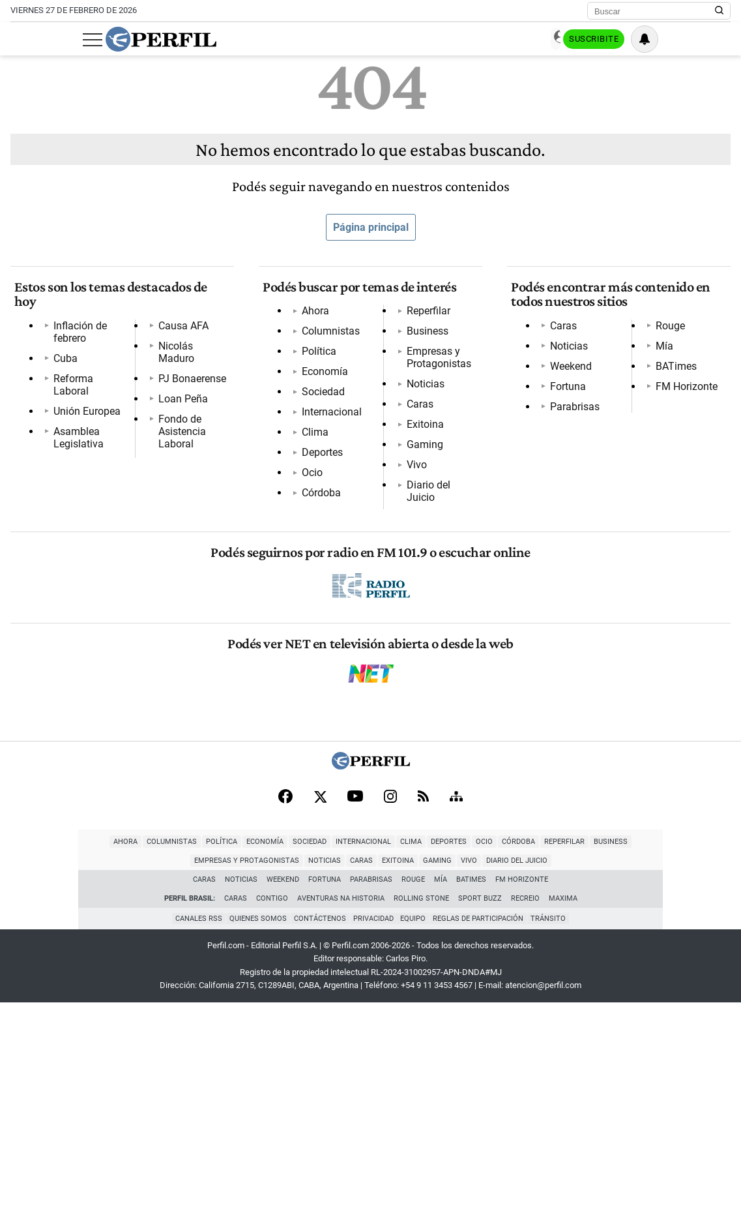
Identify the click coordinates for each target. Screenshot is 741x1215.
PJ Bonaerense (83, 460)
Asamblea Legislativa (99, 399)
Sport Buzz (480, 1111)
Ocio (308, 480)
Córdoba (317, 500)
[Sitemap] (456, 1006)
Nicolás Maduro (86, 440)
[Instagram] (390, 1007)
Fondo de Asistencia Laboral (115, 500)
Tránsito (554, 1131)
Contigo (272, 1111)
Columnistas (327, 339)
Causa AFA (75, 419)
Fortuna (564, 393)
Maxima (563, 1111)
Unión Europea (83, 379)
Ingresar (600, 39)
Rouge (560, 434)
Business (319, 541)
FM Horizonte (577, 494)
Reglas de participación (482, 1131)
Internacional (328, 419)
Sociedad (319, 399)
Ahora (311, 318)
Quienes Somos (254, 1131)
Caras (311, 601)
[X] (320, 1007)
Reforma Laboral (88, 359)
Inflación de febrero (94, 318)
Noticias (317, 581)
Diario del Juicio (335, 682)
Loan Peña (74, 480)
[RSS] (423, 1007)
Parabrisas (571, 414)
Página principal (371, 227)
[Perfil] (371, 975)
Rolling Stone (421, 1111)
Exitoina (316, 622)
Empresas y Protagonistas (358, 561)
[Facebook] (285, 1006)
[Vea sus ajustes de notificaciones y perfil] (717, 39)
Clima (311, 440)
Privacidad (373, 1131)
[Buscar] (654, 11)
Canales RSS (192, 1131)
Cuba (62, 339)
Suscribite (664, 40)
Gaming (316, 642)
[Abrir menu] (20, 40)
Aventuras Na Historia (341, 1111)
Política (315, 359)
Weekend (567, 373)
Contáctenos (318, 1131)
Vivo (308, 662)
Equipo (415, 1131)
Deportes (318, 460)
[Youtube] (355, 1007)
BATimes (566, 474)
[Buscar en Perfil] (719, 11)
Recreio (525, 1111)
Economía (321, 379)
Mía (555, 454)
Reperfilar (319, 521)
